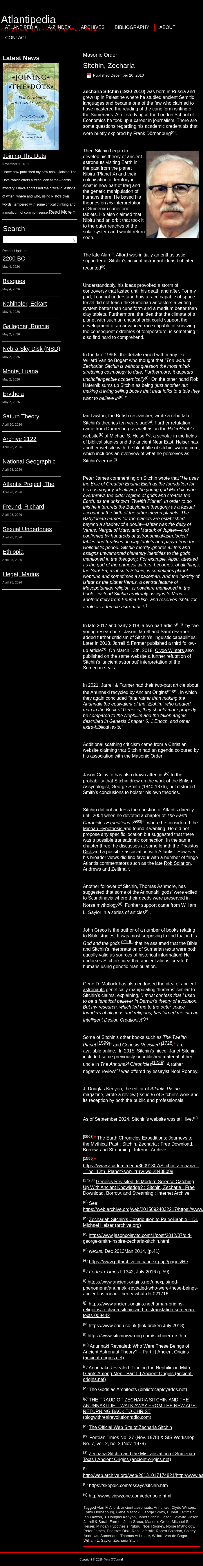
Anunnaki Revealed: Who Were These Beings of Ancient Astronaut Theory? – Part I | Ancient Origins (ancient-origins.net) (136, 1352)
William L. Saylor (97, 1540)
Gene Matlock (127, 1512)
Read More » (62, 212)
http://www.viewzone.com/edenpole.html (130, 1495)
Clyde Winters (170, 650)
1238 (158, 1062)
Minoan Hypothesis (103, 828)
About (167, 27)
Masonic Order (157, 1521)
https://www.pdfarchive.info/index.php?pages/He (138, 1261)
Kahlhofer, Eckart (25, 303)
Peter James (96, 478)
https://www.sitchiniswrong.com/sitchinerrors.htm (138, 1336)
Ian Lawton (93, 1517)
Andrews (92, 869)
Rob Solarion (177, 863)
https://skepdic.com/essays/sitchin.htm (128, 1485)
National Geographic (29, 461)
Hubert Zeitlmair (180, 1512)
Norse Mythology (180, 1526)
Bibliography (132, 27)
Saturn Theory (21, 416)
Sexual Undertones (27, 529)
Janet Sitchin (148, 1517)
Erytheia (13, 394)
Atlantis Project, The (29, 484)
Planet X (106, 173)
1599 (104, 1043)
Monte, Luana (20, 371)
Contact (16, 37)
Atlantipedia (28, 19)
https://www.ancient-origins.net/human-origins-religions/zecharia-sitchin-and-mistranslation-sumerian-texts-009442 (139, 1309)
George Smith (153, 1512)
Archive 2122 (20, 439)
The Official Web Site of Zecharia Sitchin (130, 1427)
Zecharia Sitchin (126, 1540)
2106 (127, 941)
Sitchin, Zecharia (109, 65)
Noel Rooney (153, 1526)
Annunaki (161, 1507)
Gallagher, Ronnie (26, 326)
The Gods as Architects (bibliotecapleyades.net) (138, 1389)
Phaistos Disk (118, 1531)
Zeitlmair (120, 869)
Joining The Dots (24, 156)
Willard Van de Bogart (170, 1536)
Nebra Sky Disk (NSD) (31, 349)
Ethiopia (13, 552)
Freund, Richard (23, 506)
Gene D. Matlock (100, 983)
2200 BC (14, 258)
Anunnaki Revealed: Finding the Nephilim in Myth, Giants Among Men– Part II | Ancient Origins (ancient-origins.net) (138, 1373)
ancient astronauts (136, 1507)
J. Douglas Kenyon (102, 1088)
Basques (14, 281)
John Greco (133, 1521)
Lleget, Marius (21, 574)
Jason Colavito (98, 775)
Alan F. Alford (115, 254)
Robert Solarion (169, 1531)
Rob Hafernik (143, 1531)
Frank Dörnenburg (99, 1512)
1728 (167, 1043)
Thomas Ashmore (135, 1536)
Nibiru (135, 1526)
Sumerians (109, 1536)
